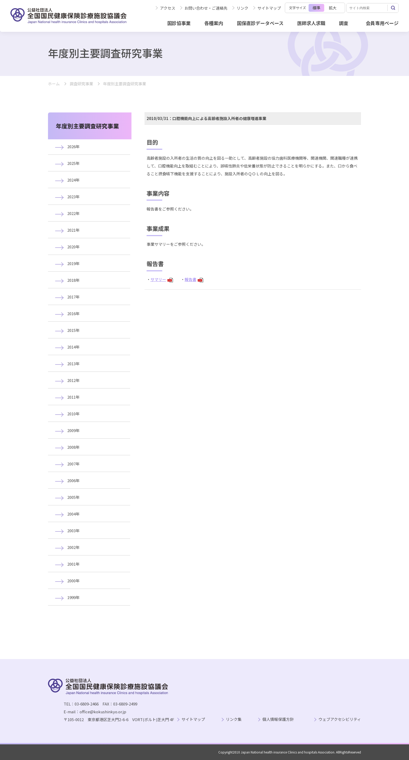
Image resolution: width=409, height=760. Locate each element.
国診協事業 (179, 23)
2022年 (73, 213)
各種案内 (213, 23)
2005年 (73, 497)
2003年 (73, 530)
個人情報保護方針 (278, 719)
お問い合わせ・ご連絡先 (205, 8)
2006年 (73, 480)
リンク (242, 8)
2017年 (73, 297)
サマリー (162, 279)
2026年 (73, 146)
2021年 (73, 230)
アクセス (167, 8)
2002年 (73, 547)
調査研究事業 (81, 83)
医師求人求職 (311, 23)
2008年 (73, 447)
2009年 (73, 430)
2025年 (73, 163)
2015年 (73, 330)
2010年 (73, 413)
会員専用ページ (382, 23)
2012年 (73, 380)
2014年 (73, 347)
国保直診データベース (260, 23)
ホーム (54, 83)
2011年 (73, 397)
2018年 (73, 280)
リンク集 (234, 719)
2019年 (73, 263)
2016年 (73, 313)
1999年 (73, 597)
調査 (343, 23)
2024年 (73, 180)
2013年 (73, 363)
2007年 (73, 463)
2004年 (73, 514)
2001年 (73, 564)
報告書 (194, 279)
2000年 (73, 580)
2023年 (73, 196)
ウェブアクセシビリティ (339, 719)
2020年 (73, 246)
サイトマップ (269, 8)
